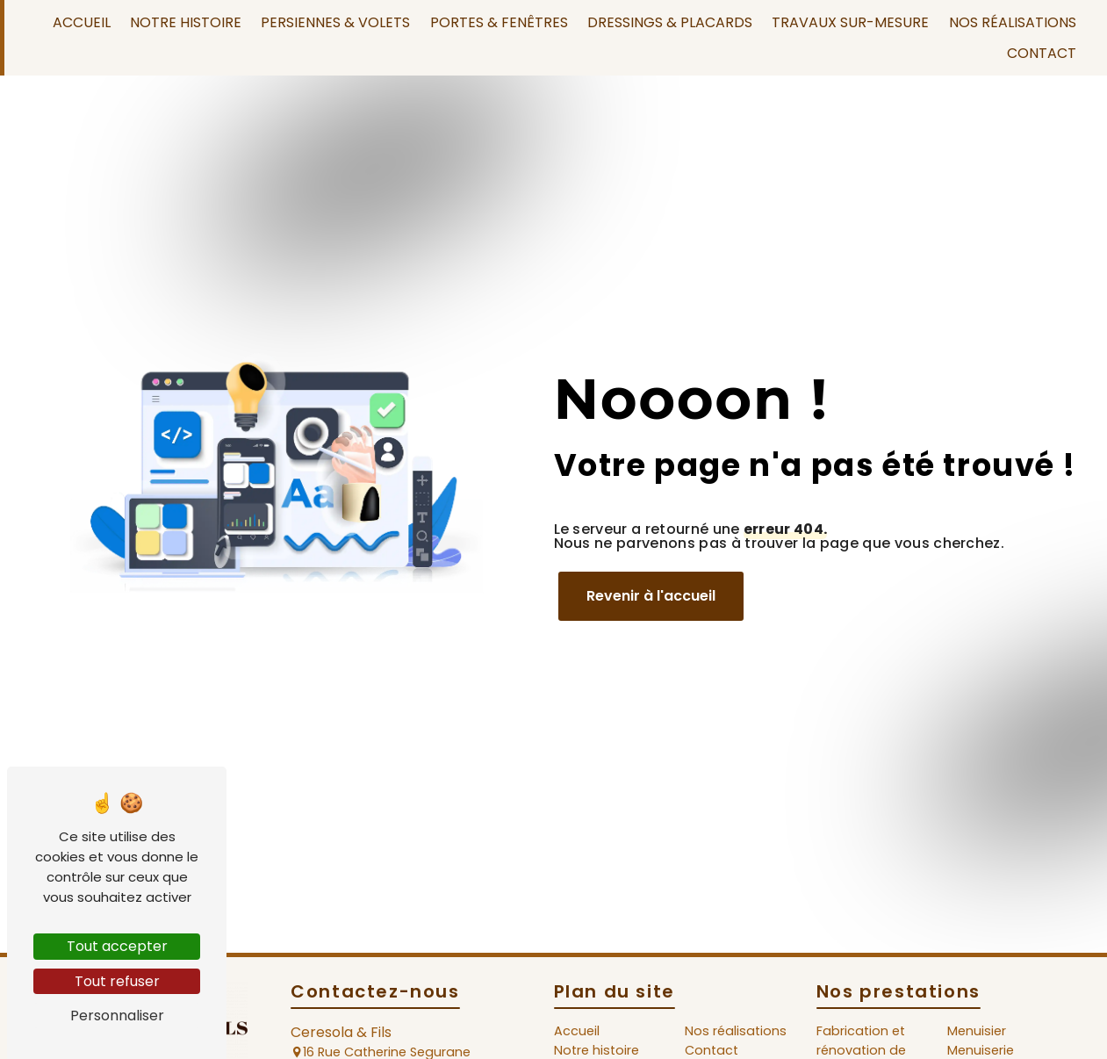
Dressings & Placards (669, 22)
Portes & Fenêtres (499, 22)
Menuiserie (980, 1050)
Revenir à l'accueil (650, 596)
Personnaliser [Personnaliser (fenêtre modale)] (117, 1015)
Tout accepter (117, 946)
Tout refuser (117, 981)
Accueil (82, 22)
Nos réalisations (1012, 22)
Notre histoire (185, 22)
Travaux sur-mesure (850, 22)
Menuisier (976, 1031)
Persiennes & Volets (335, 22)
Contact (1041, 53)
